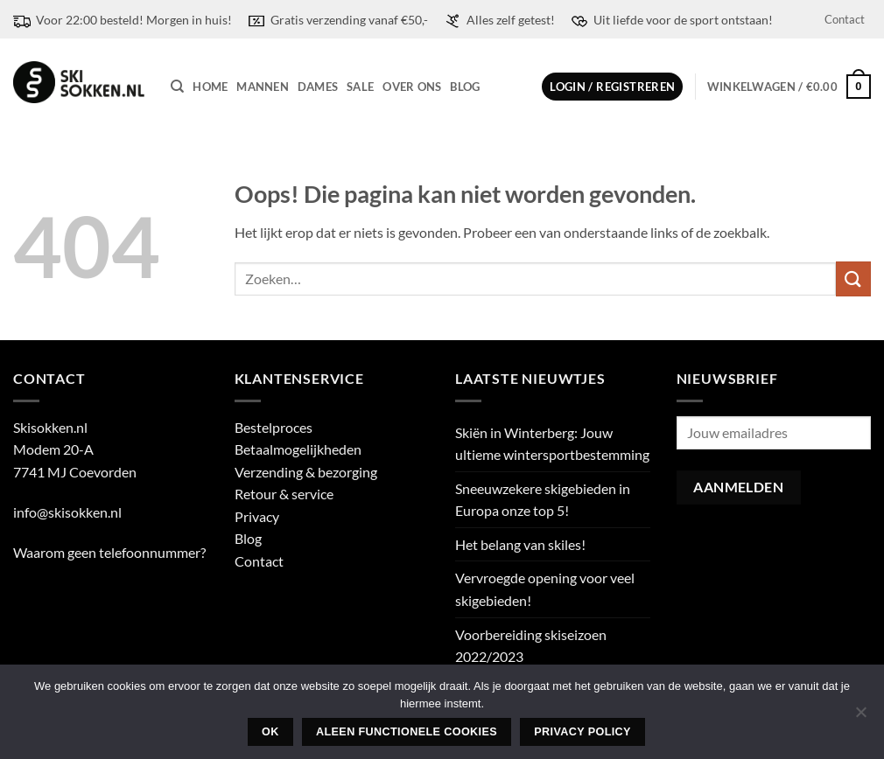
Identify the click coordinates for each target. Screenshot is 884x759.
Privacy (257, 516)
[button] (612, 87)
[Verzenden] (853, 278)
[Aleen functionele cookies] (860, 717)
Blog (465, 87)
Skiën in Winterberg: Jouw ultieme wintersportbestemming (552, 443)
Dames (318, 87)
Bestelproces (273, 427)
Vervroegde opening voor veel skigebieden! (545, 589)
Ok (270, 732)
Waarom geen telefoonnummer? (109, 552)
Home (210, 87)
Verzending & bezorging (306, 471)
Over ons (411, 87)
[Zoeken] (177, 86)
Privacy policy (582, 732)
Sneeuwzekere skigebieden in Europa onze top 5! (542, 499)
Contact (844, 19)
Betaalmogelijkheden (298, 449)
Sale (360, 87)
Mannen (262, 87)
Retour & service (284, 493)
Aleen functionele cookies (406, 732)
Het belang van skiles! (520, 544)
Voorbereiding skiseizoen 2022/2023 (531, 645)
